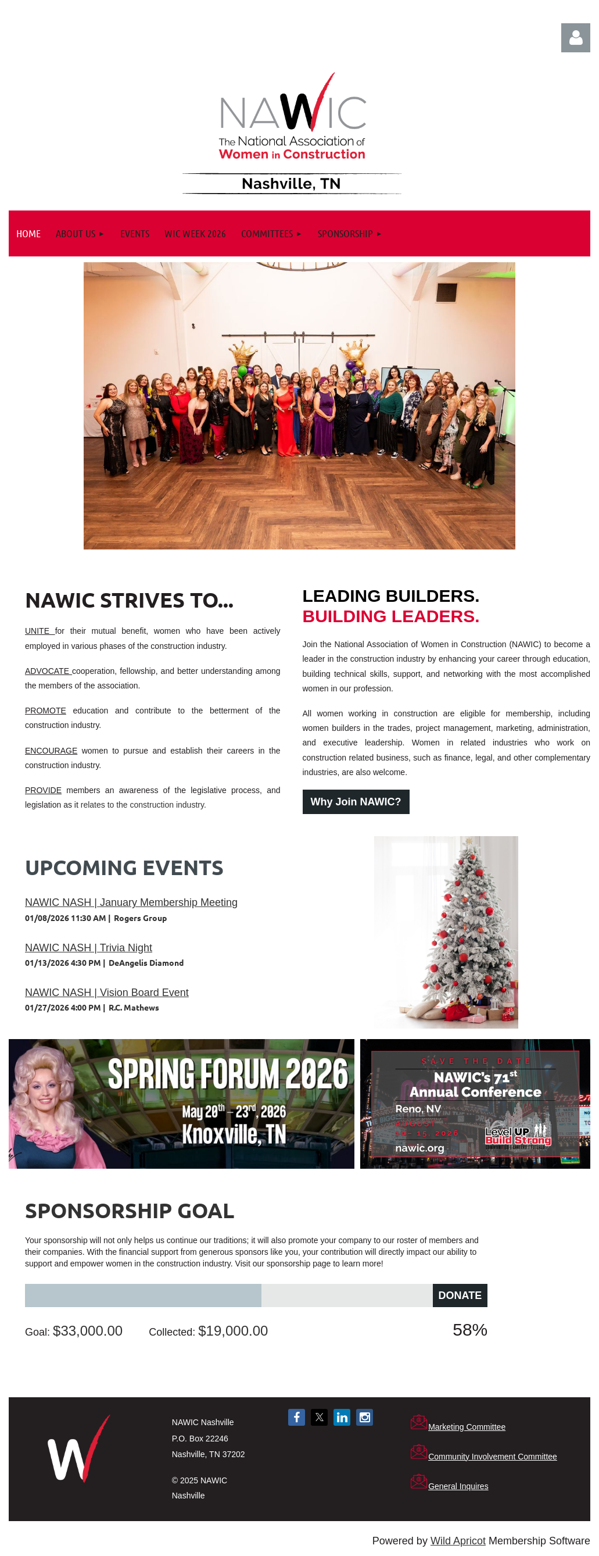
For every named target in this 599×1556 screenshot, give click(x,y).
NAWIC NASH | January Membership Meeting (131, 902)
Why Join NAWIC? (356, 802)
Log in (575, 37)
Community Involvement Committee (492, 1456)
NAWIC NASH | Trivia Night (88, 948)
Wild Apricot (458, 1541)
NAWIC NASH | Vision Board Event (107, 992)
